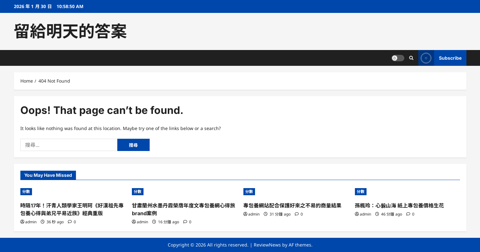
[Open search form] (411, 58)
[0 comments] (72, 222)
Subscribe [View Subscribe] (440, 58)
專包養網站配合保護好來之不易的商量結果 (292, 205)
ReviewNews (267, 245)
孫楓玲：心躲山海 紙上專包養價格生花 (399, 205)
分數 (26, 191)
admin (31, 222)
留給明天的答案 (70, 31)
